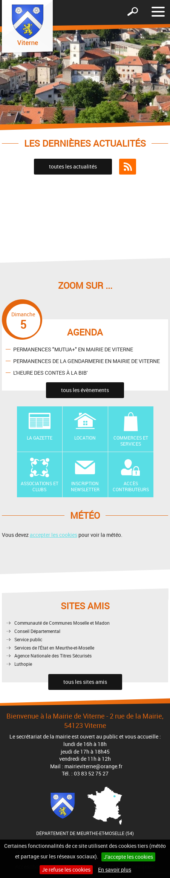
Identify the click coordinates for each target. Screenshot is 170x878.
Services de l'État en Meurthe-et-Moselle (54, 648)
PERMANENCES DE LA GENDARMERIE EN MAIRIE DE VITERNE (86, 360)
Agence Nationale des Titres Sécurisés (53, 656)
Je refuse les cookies (66, 869)
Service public (28, 639)
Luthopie (23, 664)
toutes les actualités (73, 166)
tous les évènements (85, 390)
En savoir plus (114, 869)
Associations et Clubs (39, 486)
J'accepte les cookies (128, 856)
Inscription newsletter (85, 486)
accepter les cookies (53, 534)
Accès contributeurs (131, 486)
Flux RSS (127, 167)
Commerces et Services (130, 441)
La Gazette (39, 438)
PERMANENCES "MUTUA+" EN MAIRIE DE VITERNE (73, 348)
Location (85, 438)
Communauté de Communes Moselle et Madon (62, 623)
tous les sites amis (85, 681)
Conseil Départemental (37, 631)
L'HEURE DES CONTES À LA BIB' (50, 372)
